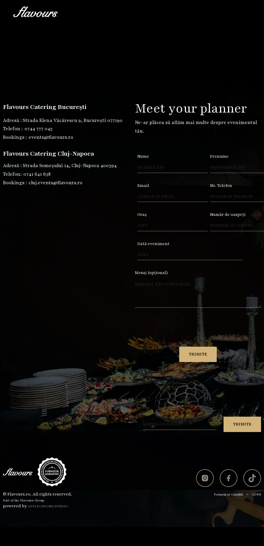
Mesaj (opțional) (151, 273)
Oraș (142, 214)
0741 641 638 (36, 174)
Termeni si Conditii (228, 494)
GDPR (256, 494)
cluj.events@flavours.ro (55, 183)
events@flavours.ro (51, 137)
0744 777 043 (39, 129)
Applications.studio (48, 506)
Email (143, 185)
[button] (245, 11)
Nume (143, 156)
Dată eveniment (153, 244)
